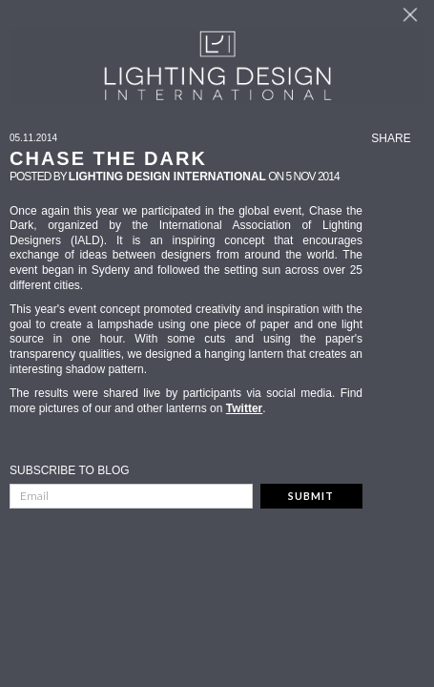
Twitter (244, 408)
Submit (311, 495)
